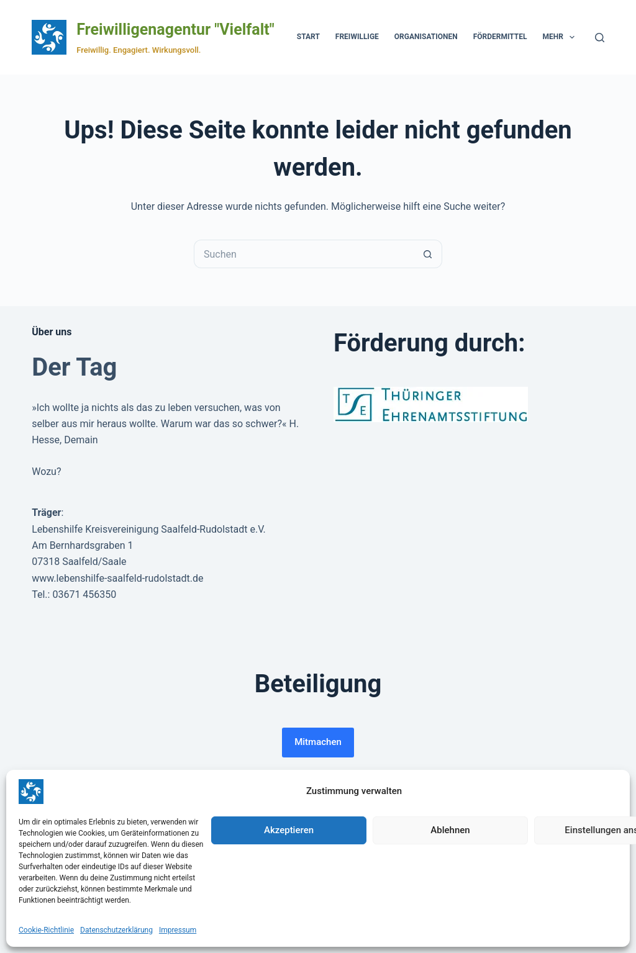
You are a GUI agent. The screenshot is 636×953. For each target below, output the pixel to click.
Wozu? (46, 471)
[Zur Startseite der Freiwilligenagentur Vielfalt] (49, 37)
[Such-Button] (428, 254)
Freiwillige (357, 36)
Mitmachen (318, 741)
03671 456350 (84, 594)
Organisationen (426, 36)
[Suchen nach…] (304, 254)
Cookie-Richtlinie (46, 930)
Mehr (560, 37)
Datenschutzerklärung (116, 930)
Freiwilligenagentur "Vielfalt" (175, 29)
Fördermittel (500, 36)
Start (308, 36)
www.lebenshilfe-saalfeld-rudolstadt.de (117, 578)
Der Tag (74, 367)
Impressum (177, 930)
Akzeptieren (289, 830)
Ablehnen (450, 830)
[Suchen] (599, 37)
